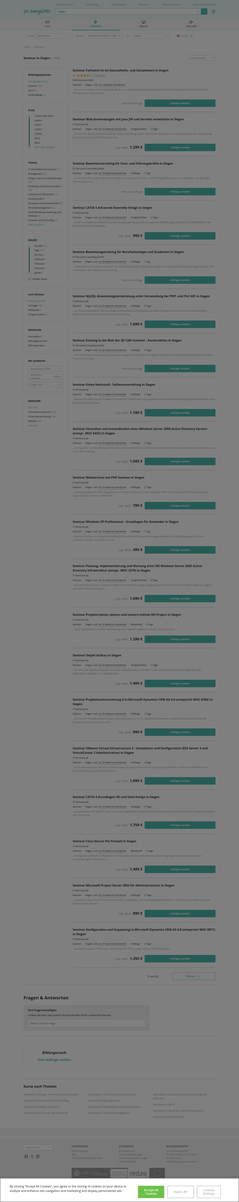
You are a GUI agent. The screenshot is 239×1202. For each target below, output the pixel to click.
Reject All (180, 1192)
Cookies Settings (209, 1192)
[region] (119, 1190)
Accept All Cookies (151, 1192)
